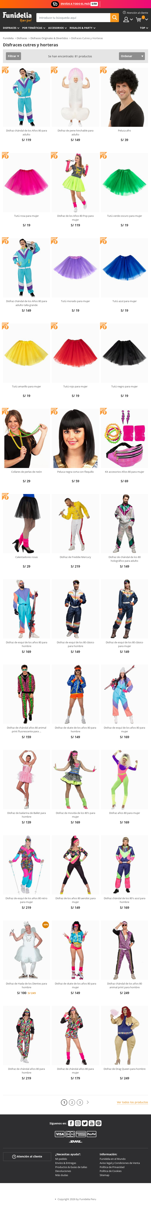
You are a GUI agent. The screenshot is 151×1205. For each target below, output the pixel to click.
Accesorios (56, 28)
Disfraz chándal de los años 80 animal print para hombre (124, 985)
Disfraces (9, 28)
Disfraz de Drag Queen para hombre (124, 1069)
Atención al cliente (27, 1157)
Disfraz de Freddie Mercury (75, 557)
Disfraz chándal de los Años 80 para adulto (26, 132)
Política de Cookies (111, 1171)
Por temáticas (32, 28)
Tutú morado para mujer (75, 301)
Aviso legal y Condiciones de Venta (120, 1163)
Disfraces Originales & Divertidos (49, 38)
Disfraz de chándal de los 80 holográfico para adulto (125, 559)
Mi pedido (61, 1159)
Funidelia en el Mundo (113, 1159)
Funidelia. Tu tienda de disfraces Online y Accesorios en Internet (17, 17)
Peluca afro (124, 130)
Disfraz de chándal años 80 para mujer (75, 1071)
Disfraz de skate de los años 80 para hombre (75, 729)
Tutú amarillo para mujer (26, 386)
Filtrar (12, 56)
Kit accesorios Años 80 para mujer (124, 471)
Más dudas (61, 1175)
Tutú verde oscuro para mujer (124, 216)
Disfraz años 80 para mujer (124, 813)
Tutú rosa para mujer (26, 216)
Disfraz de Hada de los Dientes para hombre (26, 985)
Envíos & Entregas (65, 1163)
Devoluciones (63, 1171)
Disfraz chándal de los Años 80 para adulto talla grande (26, 303)
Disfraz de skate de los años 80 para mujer (75, 985)
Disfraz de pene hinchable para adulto (75, 132)
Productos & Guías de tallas (71, 1167)
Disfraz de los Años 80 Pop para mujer (75, 217)
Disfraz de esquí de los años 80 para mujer (124, 729)
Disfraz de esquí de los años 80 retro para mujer (26, 900)
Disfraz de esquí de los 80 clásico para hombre (75, 644)
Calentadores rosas (26, 557)
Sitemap (104, 1175)
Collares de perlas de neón (26, 471)
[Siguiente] (88, 1102)
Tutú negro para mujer (124, 386)
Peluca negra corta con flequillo (75, 471)
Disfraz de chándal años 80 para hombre (26, 1071)
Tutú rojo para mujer (75, 386)
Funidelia (8, 38)
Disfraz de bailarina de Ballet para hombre (26, 815)
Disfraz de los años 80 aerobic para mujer (75, 900)
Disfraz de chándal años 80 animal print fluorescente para (26, 729)
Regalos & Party (81, 28)
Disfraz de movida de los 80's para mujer (75, 815)
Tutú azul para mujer (124, 301)
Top (142, 28)
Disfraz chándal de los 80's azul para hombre (124, 900)
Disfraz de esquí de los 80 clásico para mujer (124, 644)
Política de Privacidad (112, 1167)
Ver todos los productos (132, 1102)
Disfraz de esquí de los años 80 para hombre (26, 644)
